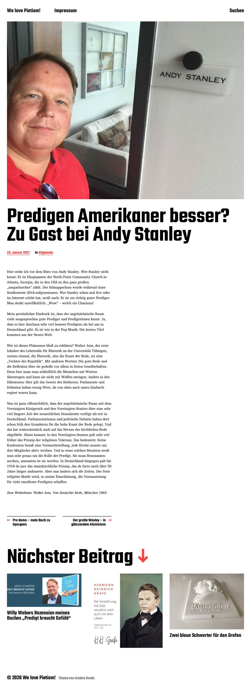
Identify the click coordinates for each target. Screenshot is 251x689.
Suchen (237, 10)
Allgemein (46, 253)
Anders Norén (85, 678)
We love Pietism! (23, 11)
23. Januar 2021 (18, 253)
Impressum (65, 11)
